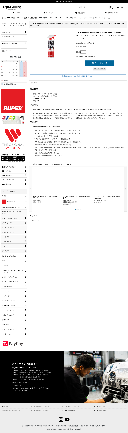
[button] (30, 189)
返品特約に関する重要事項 (85, 56)
